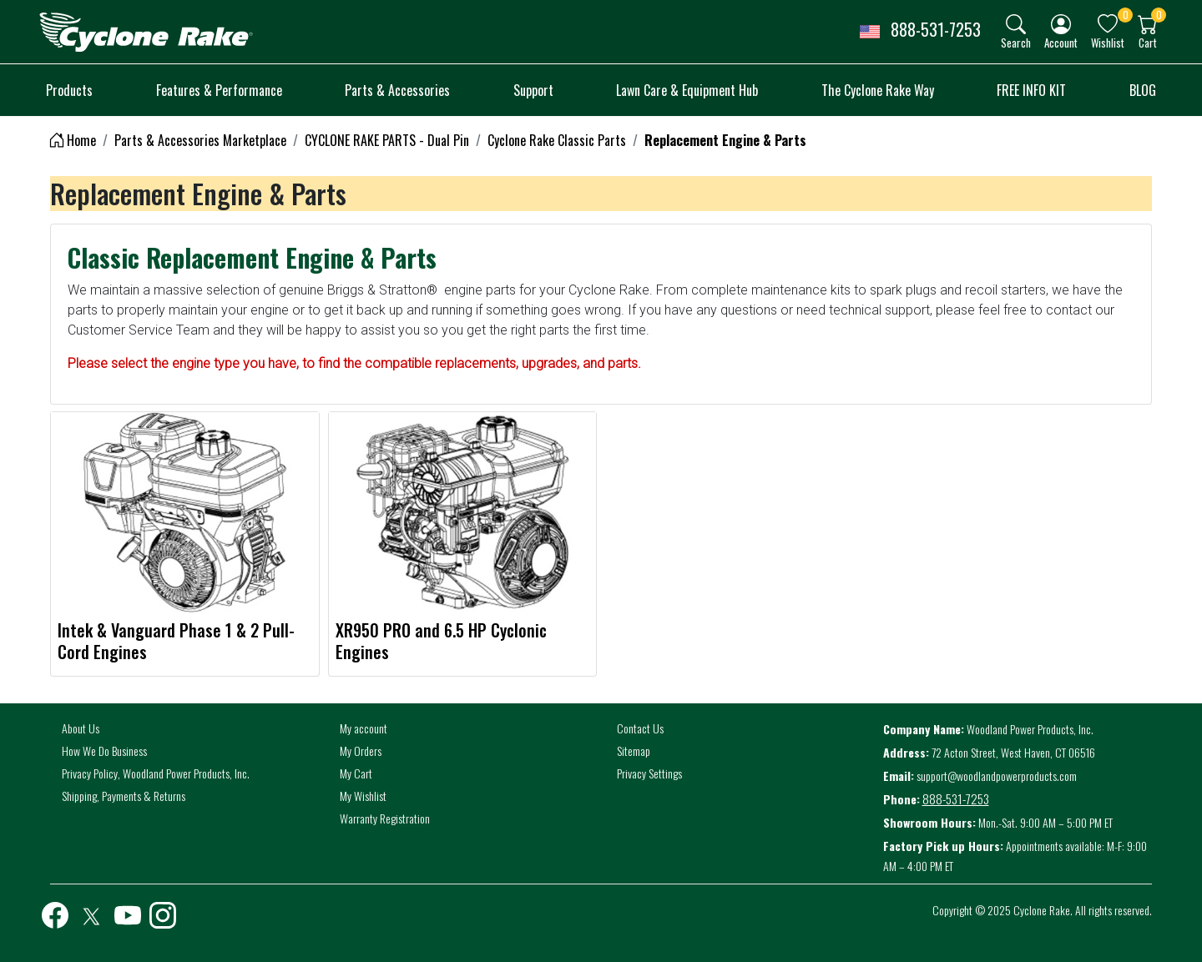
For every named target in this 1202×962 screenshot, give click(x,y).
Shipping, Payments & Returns (123, 795)
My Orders (360, 750)
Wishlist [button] (1107, 42)
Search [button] (1016, 42)
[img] (1016, 24)
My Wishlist (363, 795)
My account (363, 728)
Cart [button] (1148, 42)
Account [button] (1061, 42)
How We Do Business (104, 750)
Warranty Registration (385, 818)
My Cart (356, 773)
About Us (80, 728)
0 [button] (1126, 15)
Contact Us (640, 728)
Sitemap (633, 750)
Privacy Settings (649, 773)
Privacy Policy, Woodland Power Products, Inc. (156, 773)
